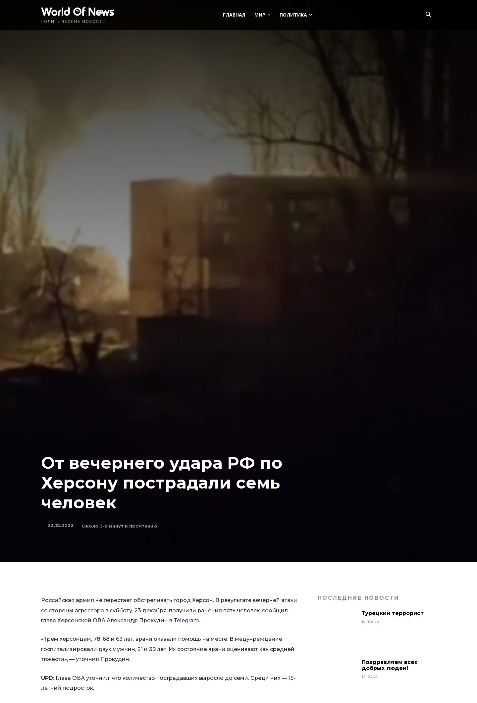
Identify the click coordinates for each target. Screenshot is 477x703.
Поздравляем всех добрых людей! (389, 665)
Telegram (186, 620)
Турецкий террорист (393, 613)
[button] (428, 15)
